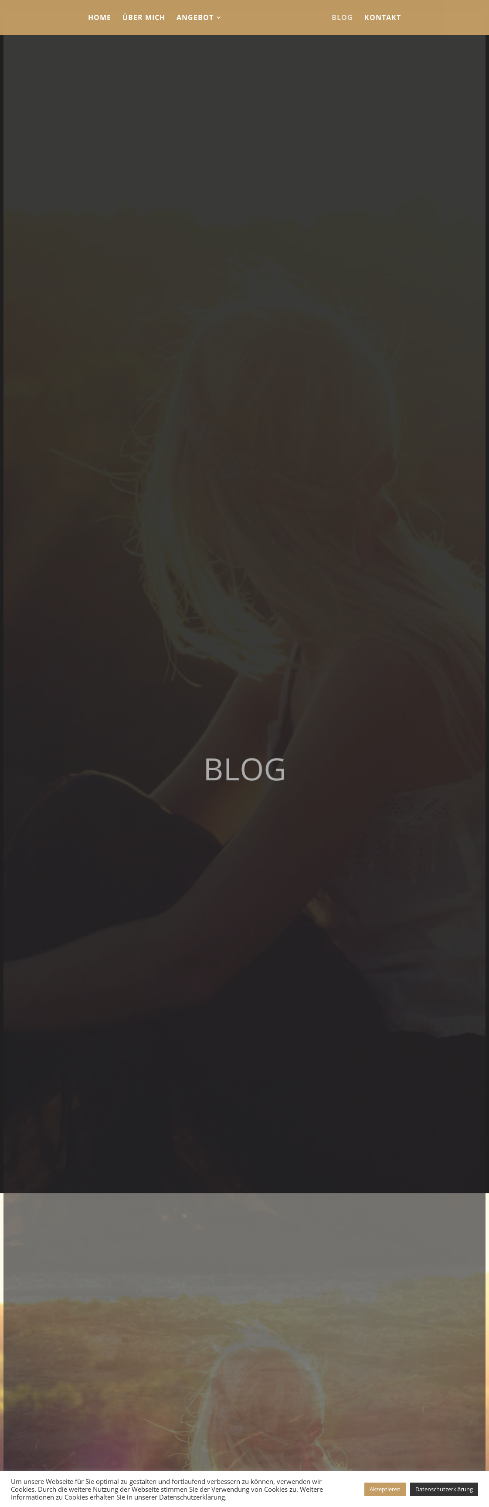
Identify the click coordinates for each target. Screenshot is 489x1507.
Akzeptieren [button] (385, 1489)
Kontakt (382, 18)
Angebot (195, 18)
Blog (342, 18)
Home (99, 18)
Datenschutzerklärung (444, 1489)
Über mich (143, 18)
